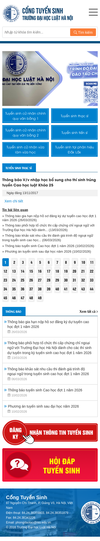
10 (83, 262)
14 (22, 271)
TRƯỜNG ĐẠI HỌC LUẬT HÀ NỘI (47, 17)
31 (74, 280)
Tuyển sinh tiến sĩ (75, 132)
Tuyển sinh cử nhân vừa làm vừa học (25, 149)
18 (57, 271)
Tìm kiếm (83, 32)
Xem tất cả (88, 311)
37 (31, 288)
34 (5, 288)
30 (66, 280)
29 (57, 280)
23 (5, 280)
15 (31, 271)
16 (40, 271)
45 (5, 297)
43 (83, 288)
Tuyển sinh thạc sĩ (74, 115)
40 (57, 288)
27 (40, 280)
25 (22, 280)
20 (74, 271)
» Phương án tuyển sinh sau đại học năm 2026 (36, 251)
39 (48, 288)
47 (22, 297)
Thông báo (13, 311)
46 (14, 297)
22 (91, 271)
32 (83, 280)
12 (5, 271)
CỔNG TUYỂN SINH (42, 10)
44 (91, 288)
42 (74, 288)
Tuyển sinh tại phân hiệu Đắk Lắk (74, 149)
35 (14, 288)
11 (92, 262)
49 (40, 297)
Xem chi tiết (14, 201)
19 (66, 271)
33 (91, 280)
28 (48, 280)
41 (66, 288)
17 (48, 271)
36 (22, 288)
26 (31, 280)
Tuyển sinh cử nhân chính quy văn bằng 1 (25, 115)
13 (14, 271)
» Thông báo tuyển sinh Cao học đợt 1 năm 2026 (38, 246)
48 (31, 297)
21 (83, 271)
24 (14, 280)
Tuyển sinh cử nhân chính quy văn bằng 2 (25, 132)
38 (40, 288)
